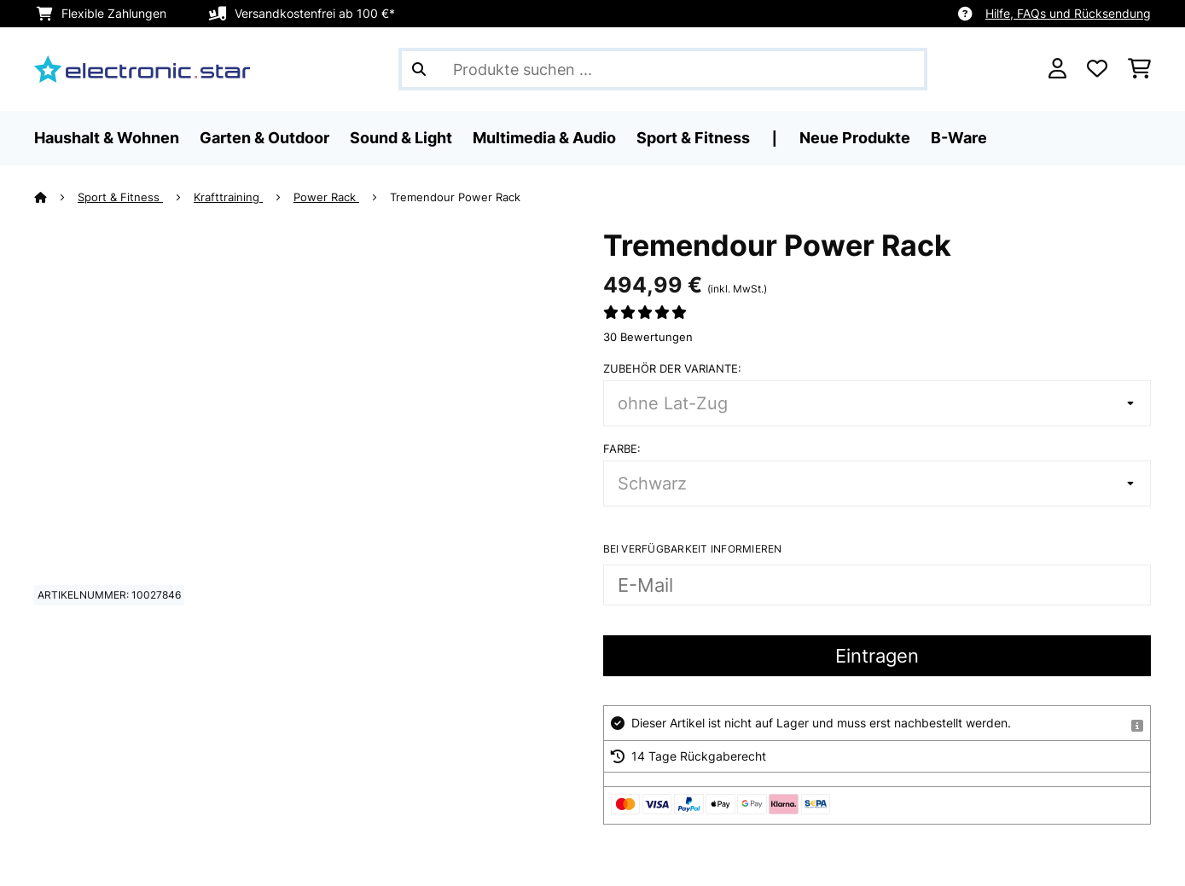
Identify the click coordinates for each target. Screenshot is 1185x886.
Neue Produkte (854, 138)
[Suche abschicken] (419, 69)
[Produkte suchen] (662, 69)
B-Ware (959, 138)
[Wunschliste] (1097, 69)
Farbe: (622, 448)
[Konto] (1057, 69)
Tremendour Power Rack (455, 197)
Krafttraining (228, 197)
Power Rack (326, 197)
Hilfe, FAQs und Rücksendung (1068, 13)
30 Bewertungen (648, 337)
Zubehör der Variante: (672, 368)
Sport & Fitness (120, 197)
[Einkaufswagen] (1139, 69)
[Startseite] (56, 197)
